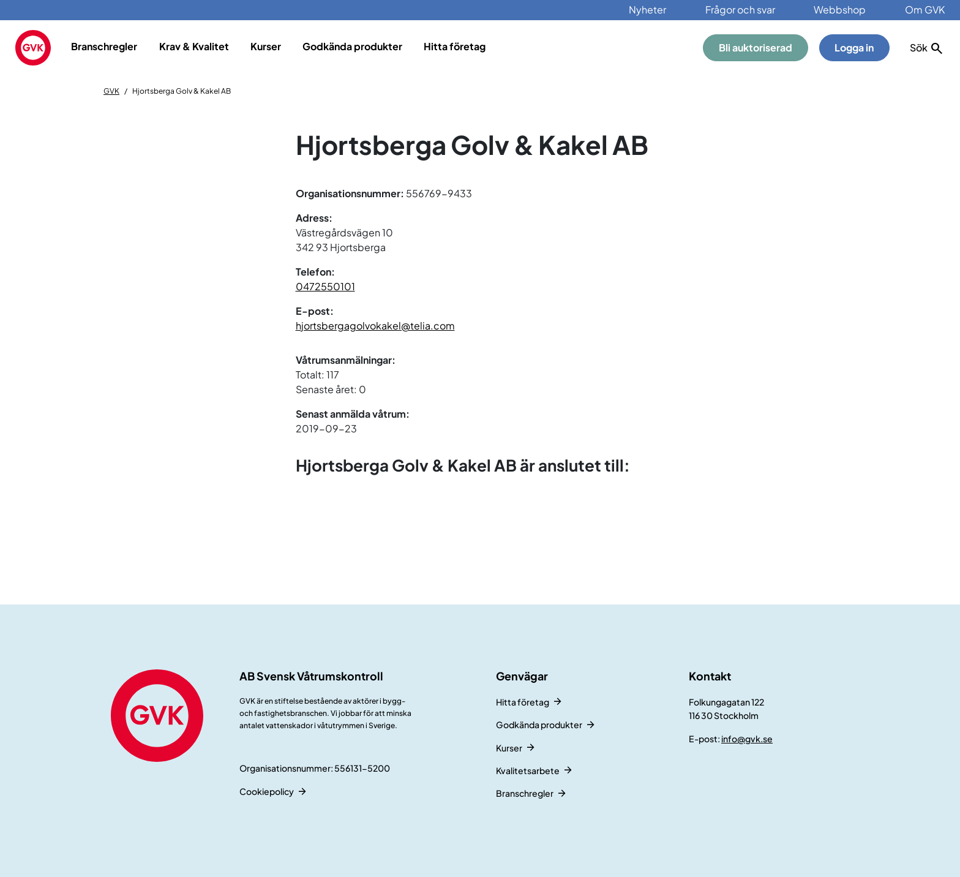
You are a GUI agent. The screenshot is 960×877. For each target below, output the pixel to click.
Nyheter (647, 9)
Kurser (265, 46)
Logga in (854, 47)
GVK (111, 91)
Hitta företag (455, 46)
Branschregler (104, 46)
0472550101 (325, 286)
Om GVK (925, 9)
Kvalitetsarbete (528, 770)
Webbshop (840, 9)
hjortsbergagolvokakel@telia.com (375, 325)
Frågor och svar (740, 9)
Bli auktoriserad (755, 47)
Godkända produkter (352, 46)
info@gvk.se (747, 738)
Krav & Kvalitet (194, 46)
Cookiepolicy (266, 791)
